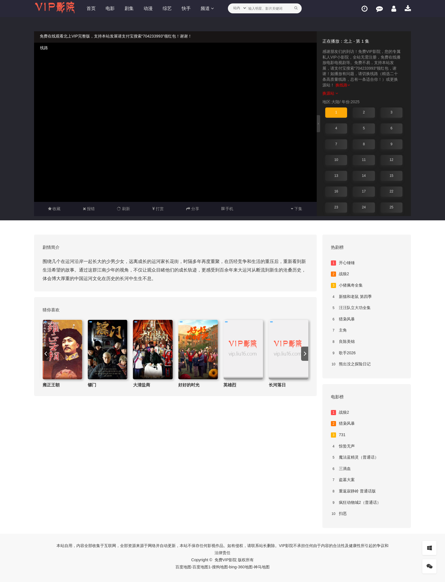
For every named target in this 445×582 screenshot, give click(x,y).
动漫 (148, 8)
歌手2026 (343, 353)
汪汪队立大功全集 (351, 307)
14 (364, 176)
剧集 (129, 8)
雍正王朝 (51, 384)
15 (391, 176)
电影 (110, 8)
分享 (192, 208)
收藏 (54, 208)
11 (364, 160)
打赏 (158, 208)
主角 (339, 330)
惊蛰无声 (343, 446)
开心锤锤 (343, 263)
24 (364, 207)
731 (338, 435)
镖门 (92, 384)
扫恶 (339, 513)
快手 (186, 8)
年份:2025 (351, 102)
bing (232, 567)
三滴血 (341, 468)
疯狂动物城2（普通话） (356, 502)
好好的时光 (189, 384)
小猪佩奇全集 (347, 285)
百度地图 (183, 567)
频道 (207, 8)
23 (336, 207)
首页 (91, 8)
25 (391, 207)
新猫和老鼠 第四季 (351, 296)
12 (391, 160)
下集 (296, 208)
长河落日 (277, 384)
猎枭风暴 (343, 319)
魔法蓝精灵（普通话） (355, 457)
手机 (227, 208)
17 (364, 191)
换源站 (330, 93)
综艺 (167, 8)
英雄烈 (229, 384)
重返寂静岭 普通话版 (353, 491)
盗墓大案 (343, 479)
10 (336, 160)
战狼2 (340, 274)
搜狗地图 (220, 567)
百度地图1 (201, 567)
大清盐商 (141, 384)
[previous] (46, 354)
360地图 (245, 567)
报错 (89, 208)
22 (391, 191)
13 (336, 176)
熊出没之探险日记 (351, 364)
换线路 (342, 85)
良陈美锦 (343, 341)
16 (336, 191)
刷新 (123, 208)
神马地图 (262, 567)
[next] (304, 354)
